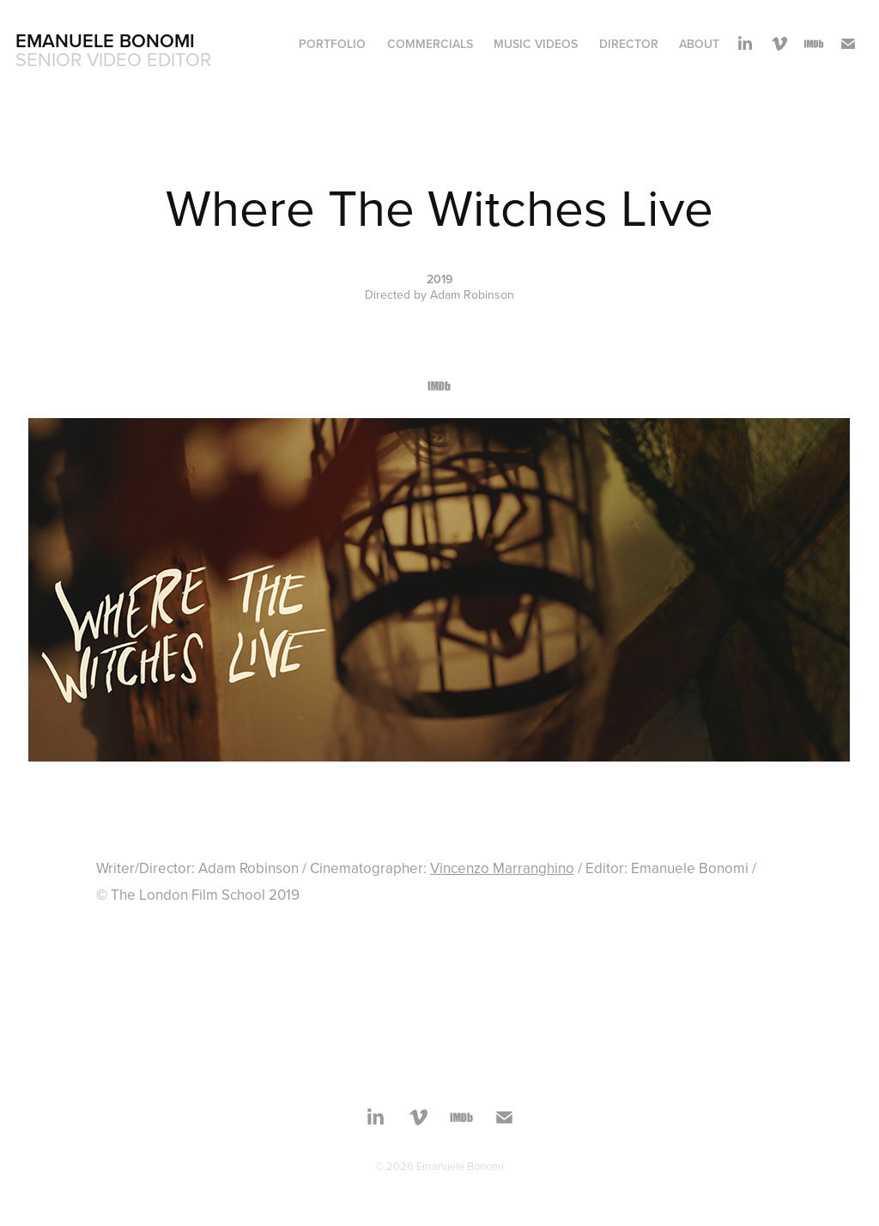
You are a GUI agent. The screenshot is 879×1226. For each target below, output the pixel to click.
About (699, 43)
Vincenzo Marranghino (502, 868)
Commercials (430, 43)
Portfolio (332, 43)
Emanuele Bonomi (105, 40)
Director (628, 43)
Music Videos (536, 43)
